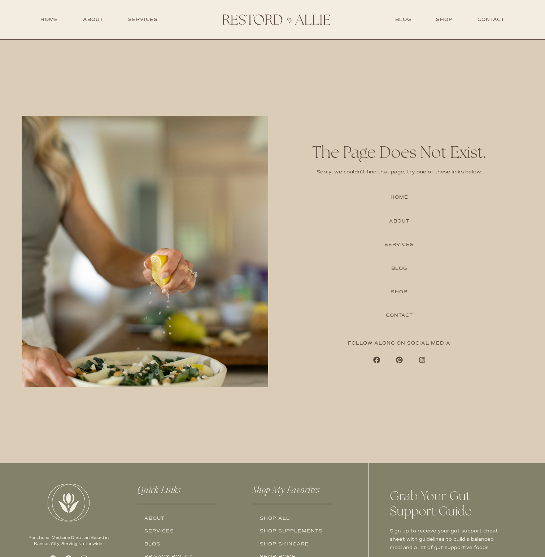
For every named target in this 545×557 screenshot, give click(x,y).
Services (143, 19)
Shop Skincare (284, 544)
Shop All (275, 518)
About (93, 19)
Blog (403, 19)
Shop (444, 19)
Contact (491, 19)
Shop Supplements (291, 531)
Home (49, 19)
